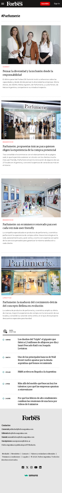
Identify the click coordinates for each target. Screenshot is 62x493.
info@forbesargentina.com (17, 433)
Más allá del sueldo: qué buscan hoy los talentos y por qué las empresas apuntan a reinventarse (38, 386)
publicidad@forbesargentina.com (21, 429)
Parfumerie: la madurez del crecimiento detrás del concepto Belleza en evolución (30, 304)
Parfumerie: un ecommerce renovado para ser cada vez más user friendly (30, 226)
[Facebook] (23, 468)
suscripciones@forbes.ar (21, 441)
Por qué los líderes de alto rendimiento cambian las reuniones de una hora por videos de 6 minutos (37, 401)
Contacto (25, 454)
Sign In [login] (57, 4)
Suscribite (45, 4)
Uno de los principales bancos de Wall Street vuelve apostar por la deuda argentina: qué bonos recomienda (37, 360)
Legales (25, 457)
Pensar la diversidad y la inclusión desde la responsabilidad (28, 73)
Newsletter (15, 454)
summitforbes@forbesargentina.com (21, 437)
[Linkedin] (40, 468)
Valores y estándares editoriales (43, 454)
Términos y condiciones (11, 457)
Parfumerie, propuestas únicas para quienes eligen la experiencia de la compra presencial (29, 148)
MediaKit (5, 454)
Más (34, 331)
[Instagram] (31, 468)
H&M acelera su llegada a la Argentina (37, 372)
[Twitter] (27, 468)
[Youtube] (35, 468)
